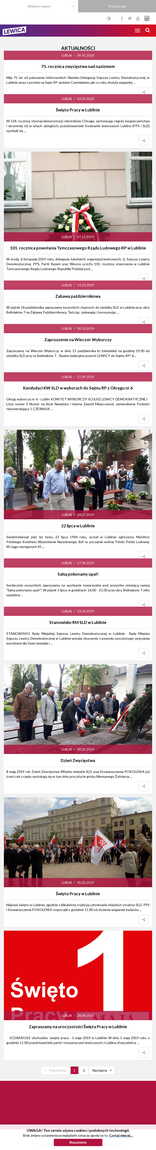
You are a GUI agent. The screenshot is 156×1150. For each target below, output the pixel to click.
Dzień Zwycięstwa (78, 760)
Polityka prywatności (47, 1144)
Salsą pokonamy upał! (78, 574)
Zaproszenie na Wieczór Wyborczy (78, 339)
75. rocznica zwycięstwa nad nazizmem (78, 66)
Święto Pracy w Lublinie (78, 109)
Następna (99, 1070)
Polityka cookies (78, 1144)
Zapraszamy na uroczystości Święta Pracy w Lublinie (78, 1026)
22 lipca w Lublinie (78, 525)
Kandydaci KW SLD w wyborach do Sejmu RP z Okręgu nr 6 (78, 387)
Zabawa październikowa (77, 296)
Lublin (67, 55)
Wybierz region (39, 6)
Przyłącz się (117, 6)
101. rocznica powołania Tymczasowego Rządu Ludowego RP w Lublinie (78, 247)
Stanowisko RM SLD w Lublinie (78, 622)
